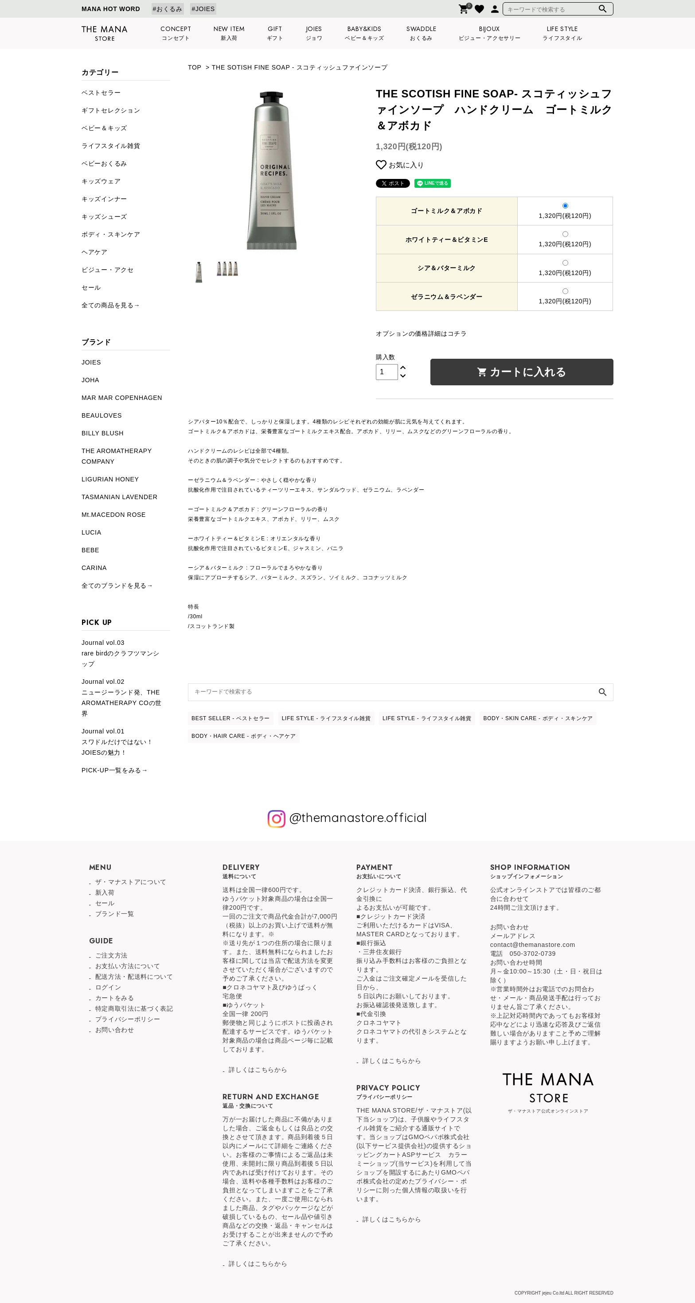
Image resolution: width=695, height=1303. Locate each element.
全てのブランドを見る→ (117, 585)
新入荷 (105, 892)
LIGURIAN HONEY (110, 479)
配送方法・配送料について (134, 976)
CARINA (94, 567)
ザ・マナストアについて (131, 881)
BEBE (90, 550)
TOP (194, 67)
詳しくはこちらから (258, 1069)
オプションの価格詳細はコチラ (421, 333)
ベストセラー (101, 92)
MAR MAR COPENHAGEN (122, 397)
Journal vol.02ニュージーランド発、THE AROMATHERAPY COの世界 (122, 697)
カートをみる (114, 997)
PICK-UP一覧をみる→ (115, 770)
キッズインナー (104, 198)
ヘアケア (95, 252)
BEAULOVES (102, 415)
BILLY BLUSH (103, 433)
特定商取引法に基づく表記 (134, 1008)
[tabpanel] (273, 171)
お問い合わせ (114, 1029)
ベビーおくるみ (104, 163)
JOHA (90, 380)
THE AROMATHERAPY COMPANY (117, 456)
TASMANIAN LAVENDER (120, 496)
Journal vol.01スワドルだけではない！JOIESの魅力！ (117, 742)
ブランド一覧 (114, 913)
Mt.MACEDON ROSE (114, 514)
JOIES (91, 362)
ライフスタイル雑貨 (111, 145)
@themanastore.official (347, 819)
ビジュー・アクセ (108, 269)
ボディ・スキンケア (111, 234)
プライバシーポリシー (127, 1019)
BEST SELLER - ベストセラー (230, 718)
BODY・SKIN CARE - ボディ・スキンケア (538, 718)
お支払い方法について (127, 965)
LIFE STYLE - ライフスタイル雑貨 (326, 718)
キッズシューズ (104, 216)
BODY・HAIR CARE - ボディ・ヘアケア (243, 736)
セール (91, 287)
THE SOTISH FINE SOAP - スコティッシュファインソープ (300, 67)
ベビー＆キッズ (104, 128)
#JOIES (203, 8)
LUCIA (92, 532)
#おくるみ (168, 8)
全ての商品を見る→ (111, 305)
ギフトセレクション (111, 110)
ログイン (108, 987)
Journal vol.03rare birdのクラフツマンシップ (121, 653)
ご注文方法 (111, 955)
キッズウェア (101, 181)
